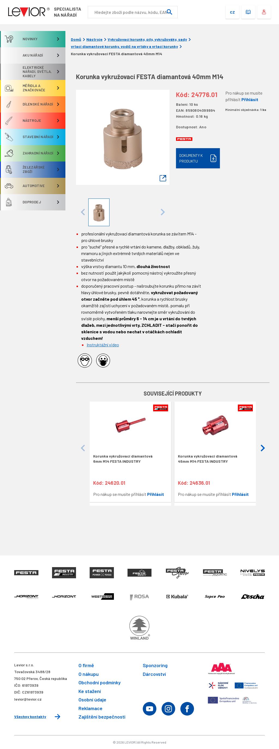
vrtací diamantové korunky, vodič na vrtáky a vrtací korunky (124, 46)
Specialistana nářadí (67, 11)
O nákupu (88, 674)
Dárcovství (154, 674)
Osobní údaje (92, 700)
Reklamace (90, 708)
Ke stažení (89, 691)
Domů (76, 39)
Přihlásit (249, 99)
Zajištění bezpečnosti (101, 717)
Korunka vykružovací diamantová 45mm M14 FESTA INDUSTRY (207, 458)
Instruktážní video (103, 344)
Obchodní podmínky (99, 682)
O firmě (86, 665)
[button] (262, 448)
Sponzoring (155, 665)
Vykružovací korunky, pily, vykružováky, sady (147, 39)
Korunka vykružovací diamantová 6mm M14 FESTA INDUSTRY (123, 458)
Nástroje (94, 39)
